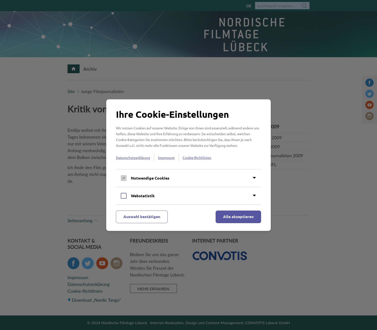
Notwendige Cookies (150, 178)
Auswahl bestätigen (141, 216)
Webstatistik (143, 195)
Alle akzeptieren (238, 216)
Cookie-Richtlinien (197, 157)
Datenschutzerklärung (133, 157)
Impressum (166, 157)
